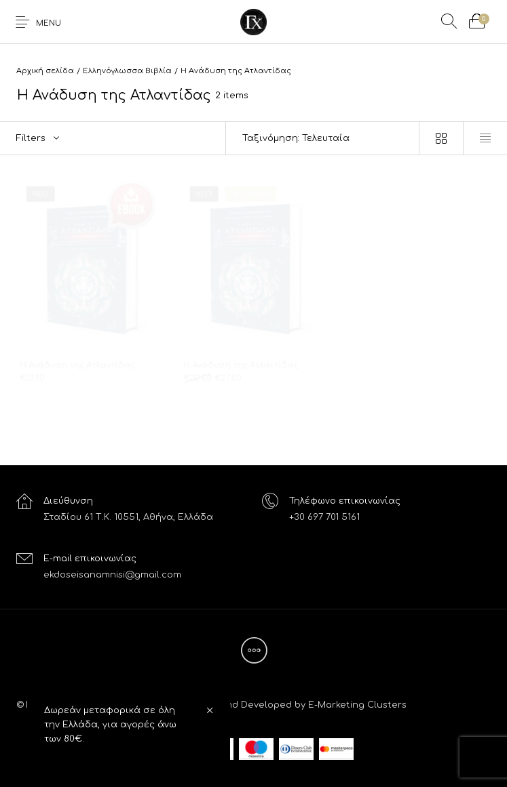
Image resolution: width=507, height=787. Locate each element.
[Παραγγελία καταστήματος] (322, 138)
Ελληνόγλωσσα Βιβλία (127, 70)
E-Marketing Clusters (357, 705)
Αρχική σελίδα (45, 70)
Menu (48, 23)
